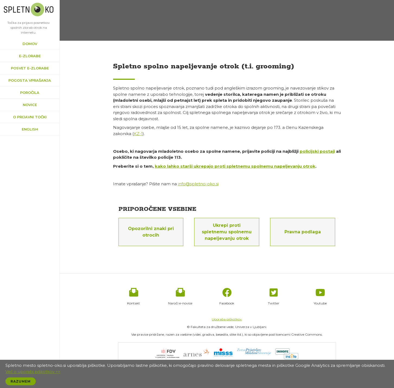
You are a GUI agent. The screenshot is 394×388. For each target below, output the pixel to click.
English (30, 129)
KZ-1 (138, 133)
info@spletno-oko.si (198, 183)
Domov (30, 44)
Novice (30, 105)
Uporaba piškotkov (227, 319)
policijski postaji (317, 151)
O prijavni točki (30, 117)
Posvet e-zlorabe (30, 68)
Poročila (29, 92)
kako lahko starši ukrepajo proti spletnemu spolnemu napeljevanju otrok (235, 166)
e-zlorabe (30, 56)
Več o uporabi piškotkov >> (32, 371)
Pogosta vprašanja (29, 80)
